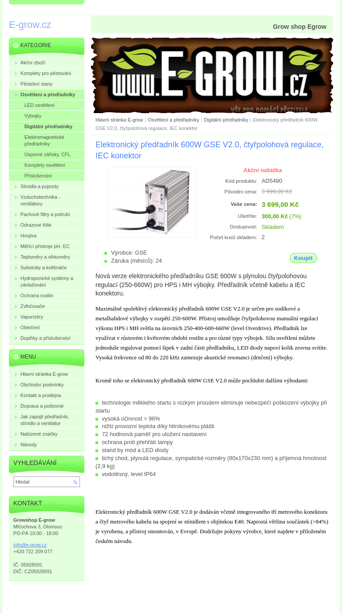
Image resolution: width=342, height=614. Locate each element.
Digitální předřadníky (226, 119)
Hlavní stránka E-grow (119, 119)
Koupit (303, 258)
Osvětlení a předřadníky (173, 119)
